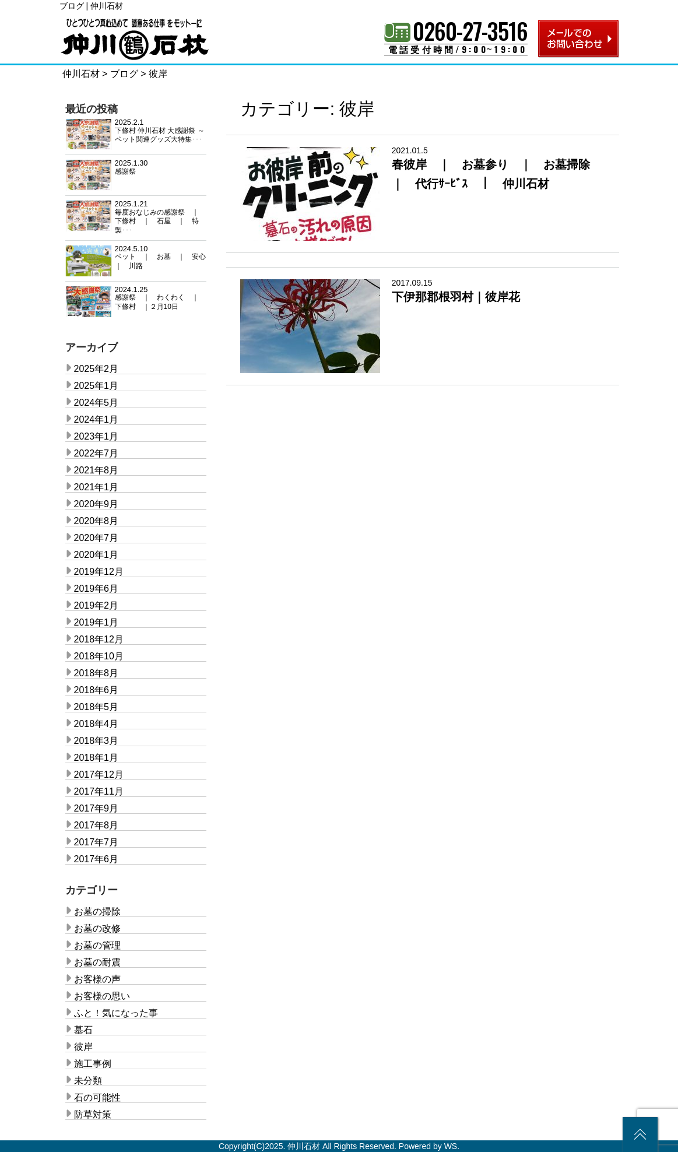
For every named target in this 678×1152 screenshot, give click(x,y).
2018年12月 (99, 639)
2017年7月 (96, 842)
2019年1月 (96, 622)
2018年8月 (96, 673)
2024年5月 (96, 403)
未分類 (88, 1081)
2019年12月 (99, 572)
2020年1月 (96, 555)
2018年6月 (96, 690)
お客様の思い (102, 996)
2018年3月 (96, 741)
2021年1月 (96, 487)
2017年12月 (99, 774)
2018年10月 (99, 656)
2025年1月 (96, 386)
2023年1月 (96, 436)
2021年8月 (96, 470)
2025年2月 (96, 369)
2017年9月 (96, 808)
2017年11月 (99, 791)
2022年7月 (96, 453)
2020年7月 (96, 538)
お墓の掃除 (97, 911)
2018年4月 (96, 724)
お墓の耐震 (97, 962)
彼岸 (83, 1047)
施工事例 (92, 1064)
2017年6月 (96, 859)
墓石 (83, 1030)
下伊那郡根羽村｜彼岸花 (456, 296)
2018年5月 (96, 707)
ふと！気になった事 (116, 1013)
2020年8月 (96, 521)
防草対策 (92, 1114)
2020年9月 (96, 504)
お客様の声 (97, 979)
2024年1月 (96, 419)
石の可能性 (97, 1097)
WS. (451, 1146)
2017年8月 (96, 825)
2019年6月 (96, 588)
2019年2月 (96, 605)
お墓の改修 (97, 928)
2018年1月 (96, 758)
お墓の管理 (97, 945)
